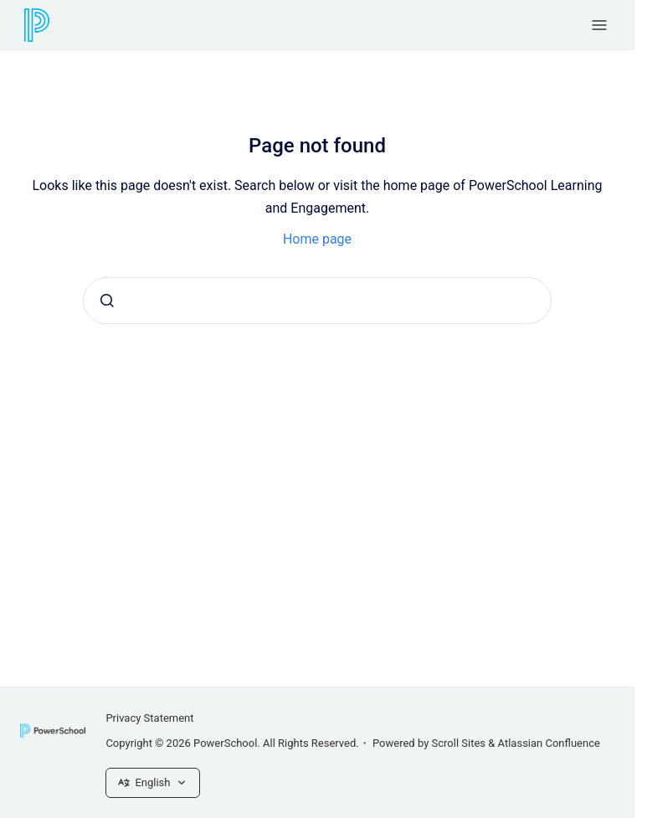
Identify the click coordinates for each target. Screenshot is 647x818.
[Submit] (107, 300)
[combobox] (317, 300)
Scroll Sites (459, 743)
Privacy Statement (149, 718)
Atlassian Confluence (549, 743)
